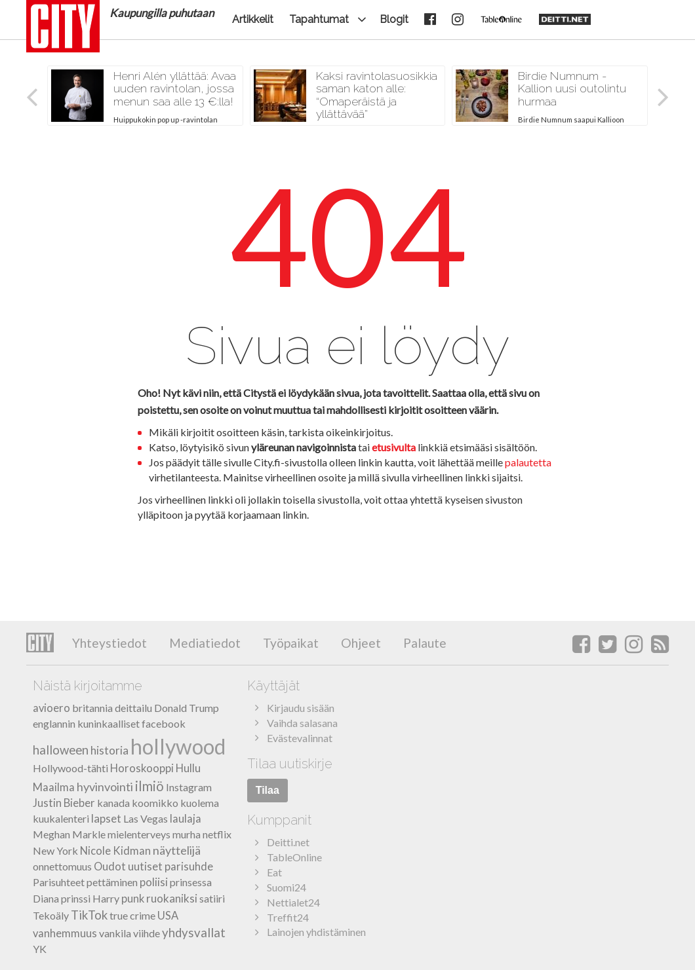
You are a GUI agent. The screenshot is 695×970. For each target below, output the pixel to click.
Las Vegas (145, 818)
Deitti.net (288, 842)
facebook (164, 723)
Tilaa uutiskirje (289, 764)
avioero (51, 708)
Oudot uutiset (128, 866)
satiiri (212, 898)
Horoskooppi (142, 768)
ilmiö (149, 786)
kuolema (199, 802)
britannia (92, 707)
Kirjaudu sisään (300, 707)
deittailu (133, 707)
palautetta (528, 462)
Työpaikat (289, 642)
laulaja (185, 818)
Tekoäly (51, 915)
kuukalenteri (61, 818)
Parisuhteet (59, 882)
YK (40, 948)
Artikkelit (252, 19)
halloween (61, 750)
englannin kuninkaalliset (86, 723)
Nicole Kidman (115, 850)
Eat (274, 872)
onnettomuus (62, 866)
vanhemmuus (65, 933)
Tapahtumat (319, 19)
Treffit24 (288, 917)
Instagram (189, 787)
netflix (217, 834)
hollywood (178, 746)
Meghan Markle (69, 834)
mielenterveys (139, 834)
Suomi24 (286, 887)
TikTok (89, 915)
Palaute (424, 642)
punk (132, 898)
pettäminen (112, 882)
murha (186, 834)
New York (55, 850)
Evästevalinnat (299, 738)
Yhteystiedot (109, 642)
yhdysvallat (194, 932)
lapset (106, 818)
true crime (132, 915)
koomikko (155, 802)
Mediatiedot (204, 642)
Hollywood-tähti (70, 768)
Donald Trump (186, 707)
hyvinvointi (105, 786)
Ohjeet (359, 642)
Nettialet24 (293, 902)
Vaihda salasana (302, 723)
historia (109, 750)
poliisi (154, 882)
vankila (115, 933)
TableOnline (294, 857)
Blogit (394, 19)
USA (167, 915)
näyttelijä (177, 850)
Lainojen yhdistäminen (316, 931)
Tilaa (267, 790)
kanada (113, 802)
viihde (146, 933)
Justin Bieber (64, 803)
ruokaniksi (171, 898)
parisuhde (189, 866)
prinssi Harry (90, 898)
